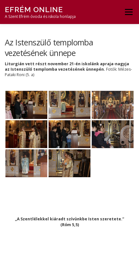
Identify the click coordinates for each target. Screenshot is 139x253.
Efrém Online (34, 9)
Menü (128, 12)
